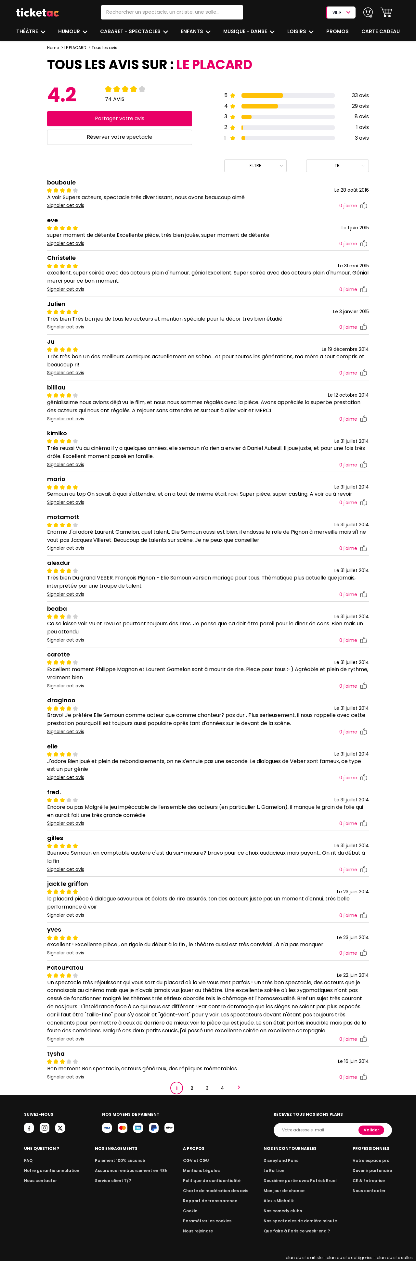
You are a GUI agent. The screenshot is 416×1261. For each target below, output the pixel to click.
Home (53, 47)
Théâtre (27, 31)
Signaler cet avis (65, 205)
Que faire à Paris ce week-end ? (297, 1231)
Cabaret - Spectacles (131, 31)
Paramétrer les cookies (207, 1221)
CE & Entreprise (370, 1180)
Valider (372, 1130)
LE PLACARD (75, 47)
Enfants (192, 31)
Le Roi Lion (276, 1170)
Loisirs (297, 31)
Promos (338, 31)
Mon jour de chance (285, 1190)
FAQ (28, 1160)
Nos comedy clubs (284, 1211)
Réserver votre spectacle (119, 137)
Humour (69, 31)
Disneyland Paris (282, 1160)
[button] (386, 12)
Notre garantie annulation (50, 1170)
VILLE (341, 12)
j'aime (353, 205)
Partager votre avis (119, 118)
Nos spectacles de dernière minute (300, 1221)
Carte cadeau (381, 31)
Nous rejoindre (199, 1231)
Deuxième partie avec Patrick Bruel (300, 1180)
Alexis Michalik (280, 1201)
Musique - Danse (246, 31)
